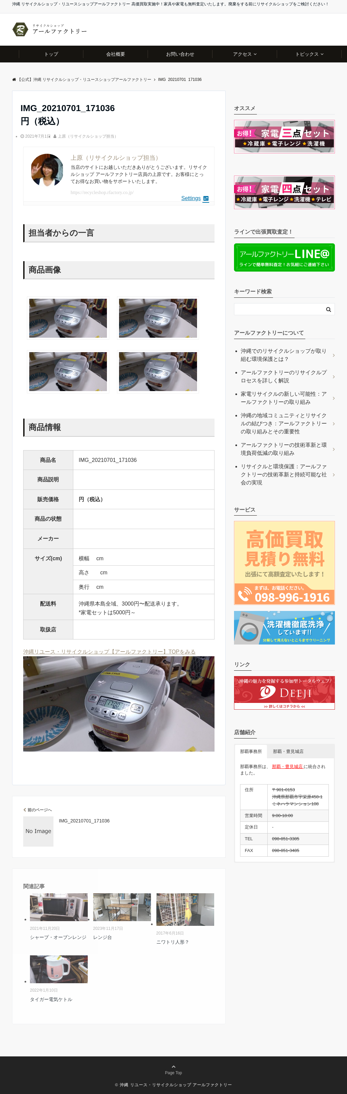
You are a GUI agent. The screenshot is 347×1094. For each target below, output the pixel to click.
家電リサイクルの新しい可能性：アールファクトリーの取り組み (284, 398)
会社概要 (115, 54)
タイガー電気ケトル (51, 999)
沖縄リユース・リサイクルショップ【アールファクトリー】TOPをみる (109, 652)
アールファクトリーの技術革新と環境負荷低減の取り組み (284, 449)
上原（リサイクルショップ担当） (88, 136)
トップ (51, 54)
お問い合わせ (180, 54)
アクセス (242, 54)
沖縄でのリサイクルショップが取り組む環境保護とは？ (284, 355)
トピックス (307, 54)
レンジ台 (102, 937)
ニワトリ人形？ (172, 942)
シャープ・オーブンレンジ (58, 937)
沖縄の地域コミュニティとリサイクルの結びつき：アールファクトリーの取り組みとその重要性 (284, 423)
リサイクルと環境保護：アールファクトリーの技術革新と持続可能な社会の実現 (284, 474)
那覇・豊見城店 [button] (288, 751)
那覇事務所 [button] (251, 751)
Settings (195, 198)
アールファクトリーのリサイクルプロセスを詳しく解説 (284, 376)
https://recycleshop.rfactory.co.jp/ (102, 192)
